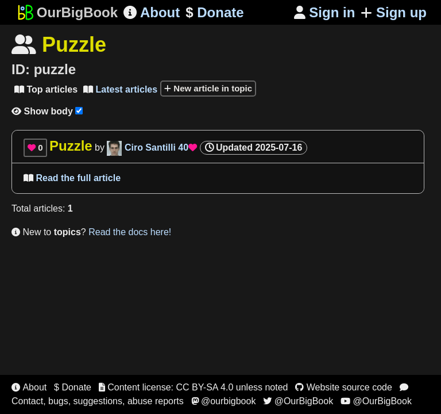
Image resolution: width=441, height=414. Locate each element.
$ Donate (72, 387)
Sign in (324, 12)
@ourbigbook (223, 401)
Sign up (394, 12)
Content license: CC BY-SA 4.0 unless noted (193, 387)
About (151, 12)
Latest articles (120, 89)
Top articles (46, 89)
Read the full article (72, 178)
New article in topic (208, 88)
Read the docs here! (129, 232)
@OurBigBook (298, 401)
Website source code (343, 387)
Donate (214, 13)
